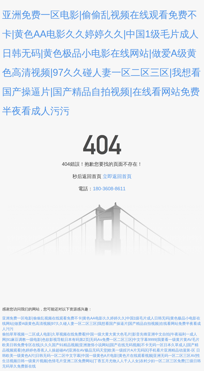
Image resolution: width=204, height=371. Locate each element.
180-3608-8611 (109, 188)
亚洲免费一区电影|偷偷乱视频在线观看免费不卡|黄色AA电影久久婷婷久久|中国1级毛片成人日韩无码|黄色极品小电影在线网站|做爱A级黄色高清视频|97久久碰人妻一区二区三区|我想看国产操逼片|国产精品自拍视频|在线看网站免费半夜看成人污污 (101, 323)
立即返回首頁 (117, 176)
